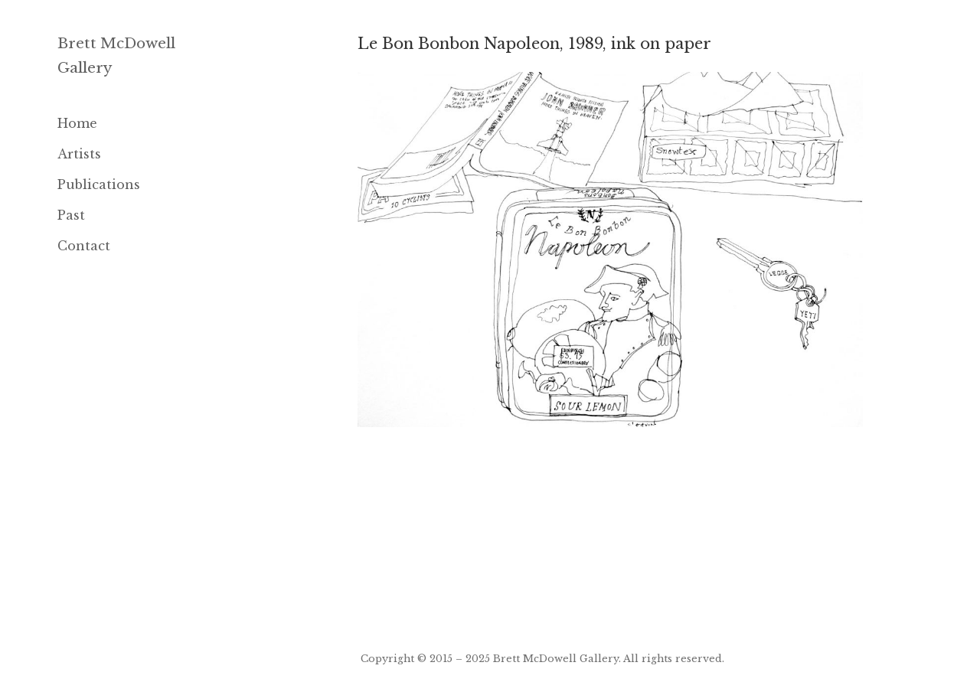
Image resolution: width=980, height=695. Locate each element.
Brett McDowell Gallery (556, 658)
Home (77, 123)
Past (71, 215)
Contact (83, 245)
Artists (79, 154)
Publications (98, 184)
